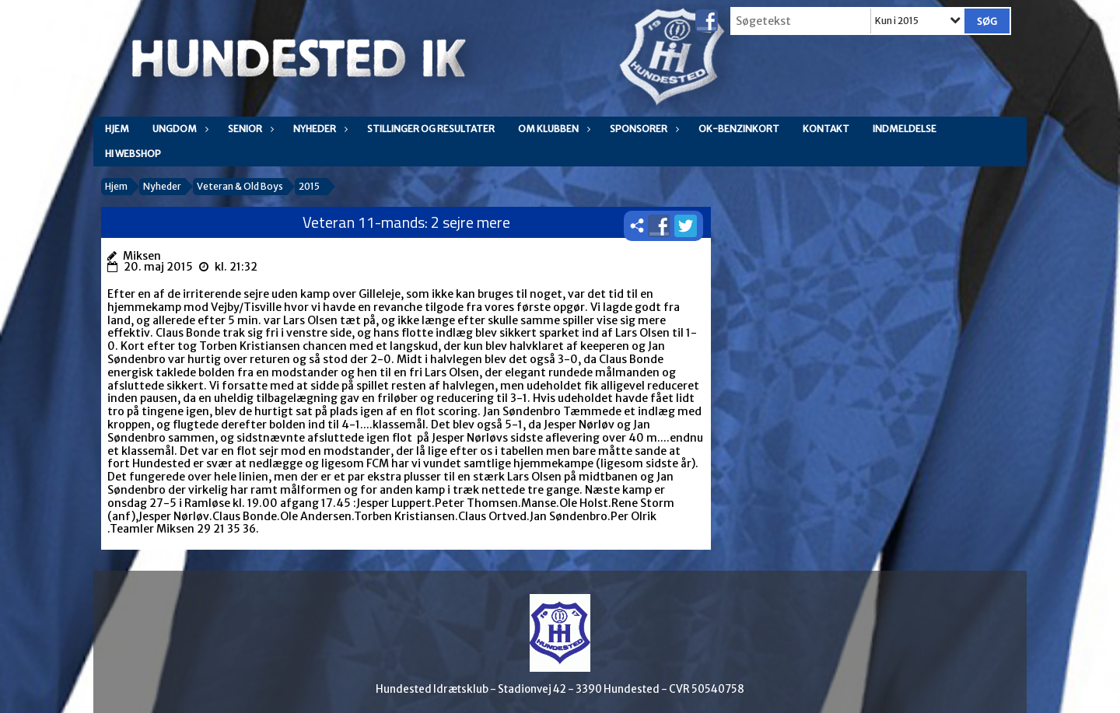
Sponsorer (642, 129)
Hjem (117, 129)
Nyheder (318, 129)
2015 (309, 186)
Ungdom (178, 129)
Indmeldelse (904, 129)
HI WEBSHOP (133, 153)
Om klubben (552, 129)
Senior (249, 129)
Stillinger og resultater (431, 129)
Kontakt (826, 129)
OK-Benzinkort (738, 129)
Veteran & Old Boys (240, 186)
